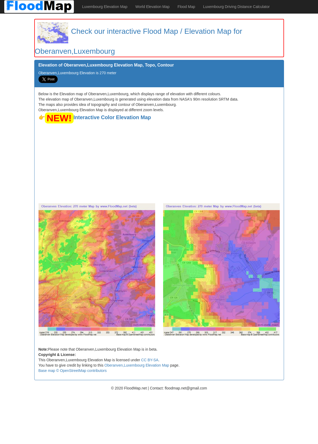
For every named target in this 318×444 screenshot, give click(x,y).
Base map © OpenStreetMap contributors (73, 370)
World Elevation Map (152, 7)
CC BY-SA (149, 360)
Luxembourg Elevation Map (104, 7)
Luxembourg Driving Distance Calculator (236, 7)
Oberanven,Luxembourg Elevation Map (136, 365)
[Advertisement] (159, 163)
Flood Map (186, 7)
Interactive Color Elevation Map (112, 117)
